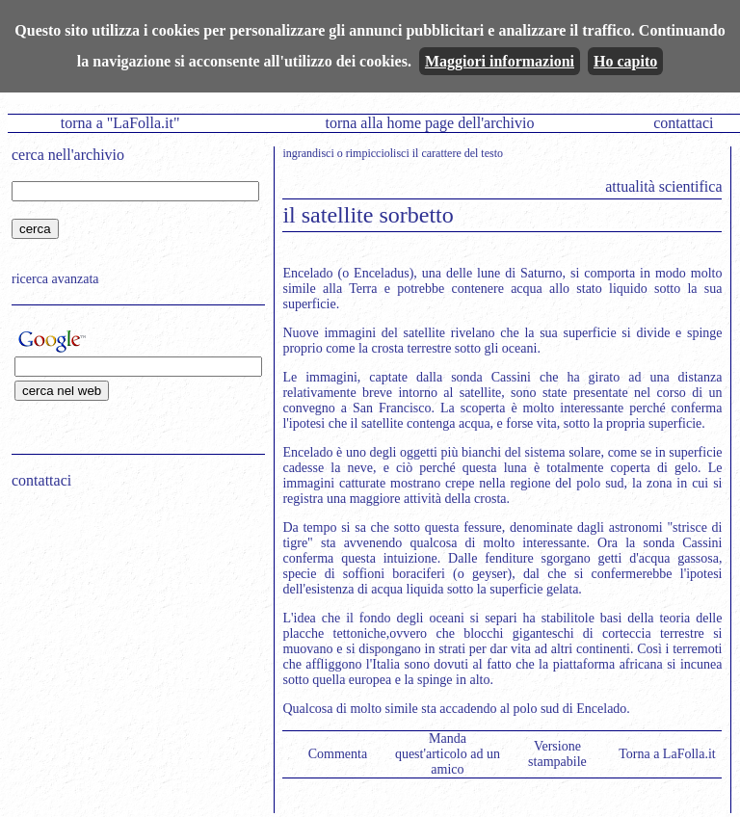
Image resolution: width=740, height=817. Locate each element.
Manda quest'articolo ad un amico (447, 754)
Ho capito (625, 61)
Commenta (337, 754)
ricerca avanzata (55, 279)
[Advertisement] (132, 627)
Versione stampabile (557, 754)
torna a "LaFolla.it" (120, 123)
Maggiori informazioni (499, 61)
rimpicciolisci (378, 153)
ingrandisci (307, 153)
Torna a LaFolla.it (667, 754)
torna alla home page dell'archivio (429, 123)
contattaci (683, 123)
